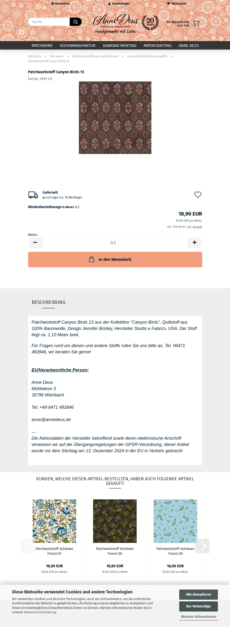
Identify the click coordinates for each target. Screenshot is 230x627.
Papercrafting (157, 45)
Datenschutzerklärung (40, 612)
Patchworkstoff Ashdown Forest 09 (175, 551)
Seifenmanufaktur (78, 45)
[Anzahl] (115, 242)
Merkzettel (176, 3)
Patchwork (42, 45)
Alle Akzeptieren (198, 594)
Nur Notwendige (198, 606)
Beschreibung (49, 302)
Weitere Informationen (198, 617)
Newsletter (60, 3)
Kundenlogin (118, 3)
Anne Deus (189, 45)
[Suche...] (76, 22)
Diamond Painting (119, 45)
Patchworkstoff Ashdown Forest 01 (54, 551)
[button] (35, 242)
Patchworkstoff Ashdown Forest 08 (115, 551)
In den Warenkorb (109, 259)
